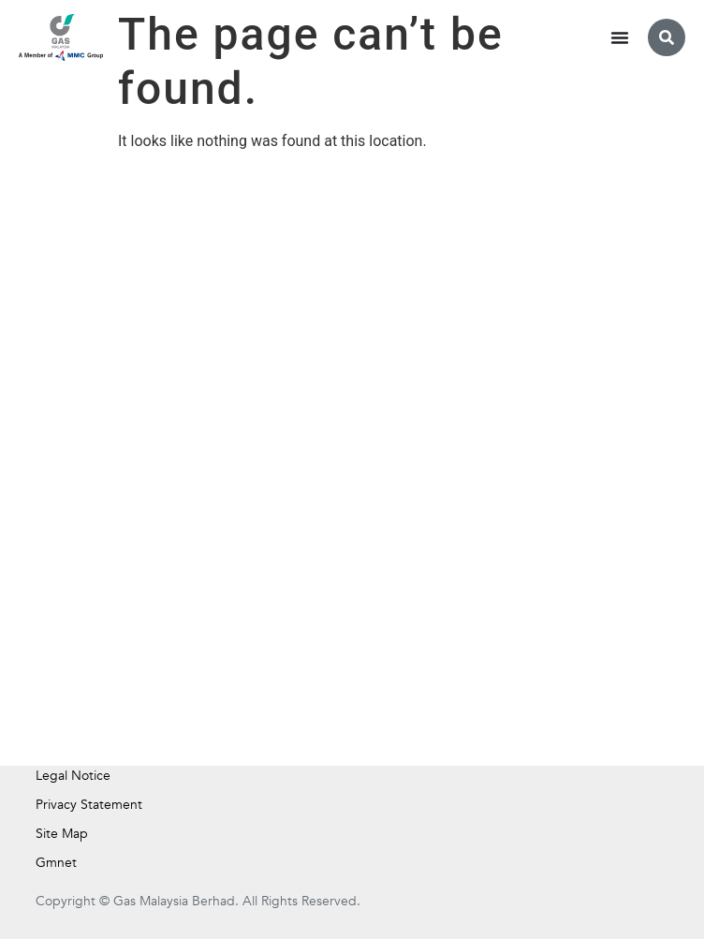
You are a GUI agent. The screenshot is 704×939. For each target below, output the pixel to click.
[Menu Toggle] (619, 37)
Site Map (62, 834)
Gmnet (56, 863)
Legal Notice (73, 776)
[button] (666, 37)
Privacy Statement (89, 805)
